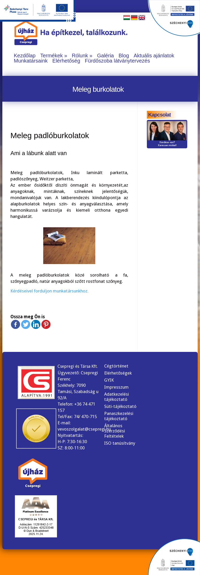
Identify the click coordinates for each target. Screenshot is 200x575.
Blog (123, 55)
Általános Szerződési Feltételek (114, 431)
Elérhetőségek (118, 373)
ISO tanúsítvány (119, 443)
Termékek (51, 55)
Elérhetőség (66, 60)
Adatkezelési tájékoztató (116, 397)
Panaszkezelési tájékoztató (118, 416)
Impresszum (116, 387)
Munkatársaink (31, 60)
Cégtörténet (116, 366)
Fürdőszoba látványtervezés (117, 60)
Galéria (105, 55)
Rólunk (80, 55)
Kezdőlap (24, 55)
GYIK (109, 380)
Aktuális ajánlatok (154, 55)
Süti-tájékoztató (120, 406)
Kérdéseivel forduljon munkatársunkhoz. (49, 290)
